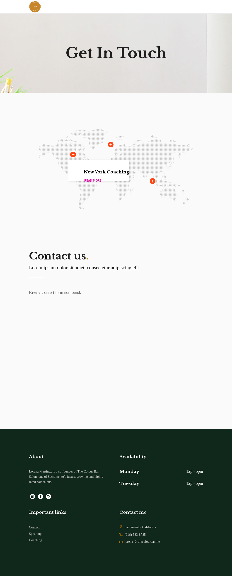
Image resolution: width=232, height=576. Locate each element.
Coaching (35, 540)
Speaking (35, 533)
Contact (34, 527)
